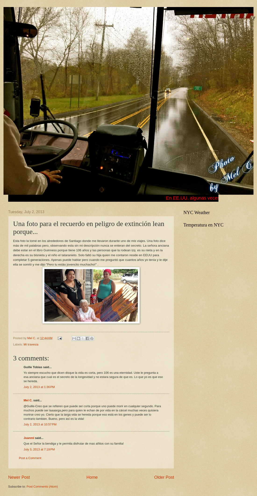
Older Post (164, 477)
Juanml (29, 438)
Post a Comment (30, 458)
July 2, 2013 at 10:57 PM (40, 424)
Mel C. (32, 338)
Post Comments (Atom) (42, 486)
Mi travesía (31, 344)
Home (92, 477)
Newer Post (19, 477)
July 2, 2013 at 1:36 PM (39, 387)
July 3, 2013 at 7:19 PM (39, 449)
